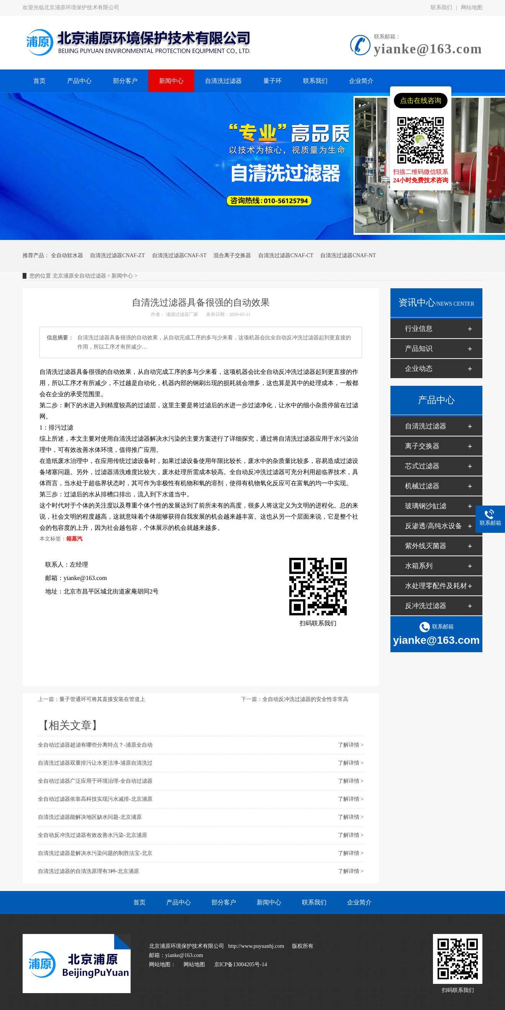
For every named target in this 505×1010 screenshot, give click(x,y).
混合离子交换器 (232, 255)
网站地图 (471, 7)
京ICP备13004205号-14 (240, 964)
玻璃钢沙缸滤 (425, 506)
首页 (139, 902)
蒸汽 (77, 539)
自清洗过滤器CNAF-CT (285, 255)
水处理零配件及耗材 (436, 586)
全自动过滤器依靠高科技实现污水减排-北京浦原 (95, 799)
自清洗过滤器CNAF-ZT (117, 255)
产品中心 (178, 902)
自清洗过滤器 (425, 426)
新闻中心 (122, 276)
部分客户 (224, 902)
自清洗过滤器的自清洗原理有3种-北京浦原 (88, 871)
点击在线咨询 (420, 100)
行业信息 (419, 328)
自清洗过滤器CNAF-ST (179, 255)
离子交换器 (422, 446)
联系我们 (441, 7)
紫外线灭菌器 (425, 546)
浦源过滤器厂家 (182, 314)
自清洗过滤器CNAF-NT (348, 255)
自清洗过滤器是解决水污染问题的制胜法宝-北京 (95, 853)
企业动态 (419, 368)
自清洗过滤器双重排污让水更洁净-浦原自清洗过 (95, 763)
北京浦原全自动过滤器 (79, 276)
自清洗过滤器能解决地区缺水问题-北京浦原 (90, 817)
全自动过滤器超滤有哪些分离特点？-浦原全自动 (95, 745)
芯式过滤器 (422, 466)
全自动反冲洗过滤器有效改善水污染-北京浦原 (92, 835)
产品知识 (419, 348)
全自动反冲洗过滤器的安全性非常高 (305, 699)
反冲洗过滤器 (425, 606)
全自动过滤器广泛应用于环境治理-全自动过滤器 (95, 781)
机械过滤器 (422, 486)
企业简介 (359, 902)
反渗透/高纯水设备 (433, 526)
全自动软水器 (67, 255)
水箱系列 (419, 566)
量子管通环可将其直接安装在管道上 (102, 699)
